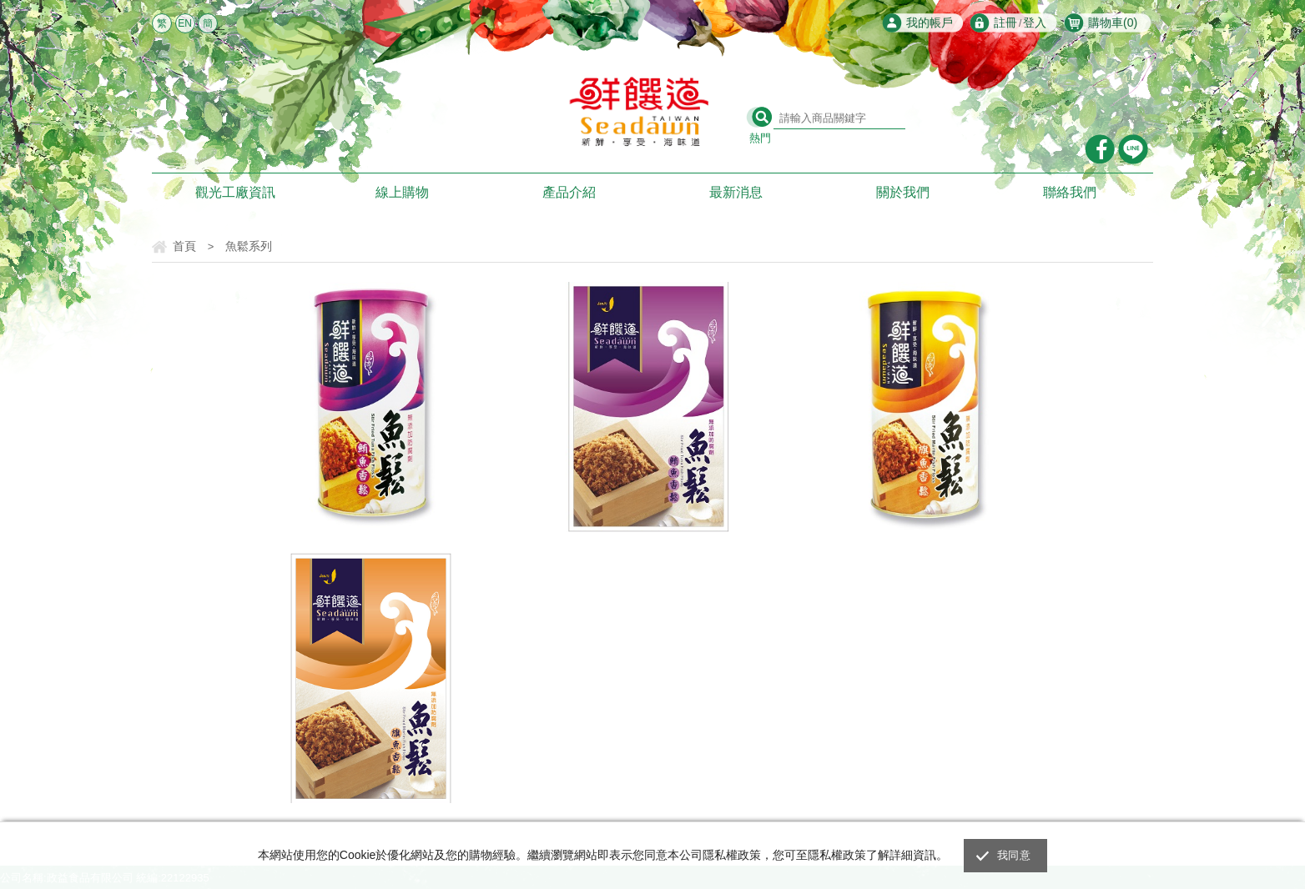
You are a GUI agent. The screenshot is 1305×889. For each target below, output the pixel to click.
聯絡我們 (1069, 192)
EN (185, 23)
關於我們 (903, 192)
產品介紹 (569, 192)
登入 (1034, 22)
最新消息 (736, 192)
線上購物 (402, 192)
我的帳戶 (929, 22)
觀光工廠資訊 (235, 192)
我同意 (1013, 855)
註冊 (1005, 22)
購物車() (1112, 22)
